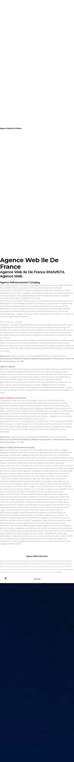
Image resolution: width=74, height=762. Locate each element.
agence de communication (6, 561)
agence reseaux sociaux (54, 569)
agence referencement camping (20, 561)
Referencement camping (11, 322)
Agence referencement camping (20, 282)
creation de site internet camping (15, 569)
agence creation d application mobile (48, 563)
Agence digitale (7, 366)
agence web (16, 563)
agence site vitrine (35, 572)
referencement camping (33, 561)
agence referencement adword (24, 566)
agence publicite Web (5, 572)
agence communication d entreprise (8, 566)
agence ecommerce (14, 572)
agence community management (40, 569)
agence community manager (33, 563)
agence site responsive (25, 572)
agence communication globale (65, 563)
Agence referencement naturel (13, 398)
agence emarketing (8, 563)
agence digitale (22, 563)
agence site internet (28, 569)
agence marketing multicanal (66, 569)
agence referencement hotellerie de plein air (49, 561)
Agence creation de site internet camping (17, 447)
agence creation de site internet (53, 566)
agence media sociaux (56, 572)
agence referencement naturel (38, 566)
